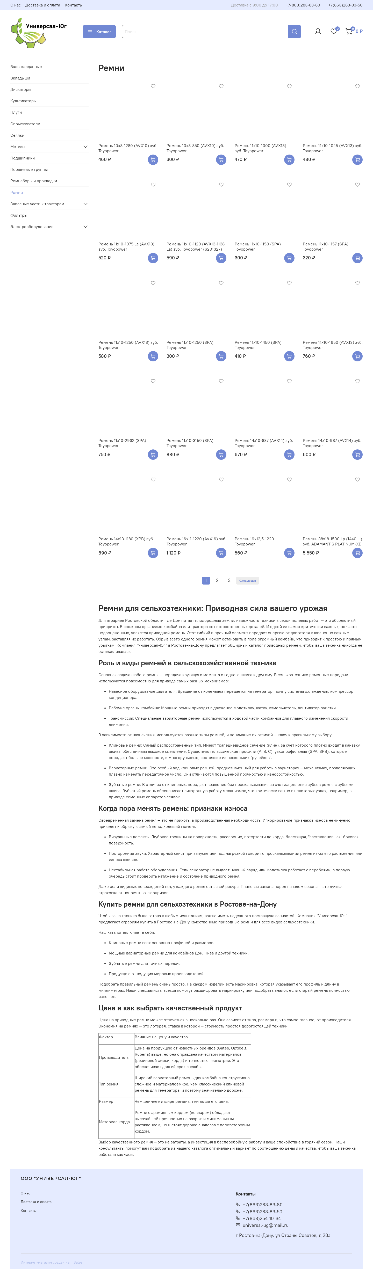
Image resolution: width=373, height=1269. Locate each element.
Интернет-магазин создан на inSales (52, 1262)
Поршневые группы (29, 169)
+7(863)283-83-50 (345, 5)
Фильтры (18, 215)
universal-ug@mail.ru (262, 1225)
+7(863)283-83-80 (303, 5)
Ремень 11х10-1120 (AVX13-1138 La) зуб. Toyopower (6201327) (196, 246)
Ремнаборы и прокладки (33, 180)
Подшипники (22, 158)
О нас (15, 5)
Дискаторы (20, 89)
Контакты (74, 5)
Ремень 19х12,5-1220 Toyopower (254, 541)
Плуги (16, 112)
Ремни (16, 192)
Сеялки (17, 135)
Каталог (99, 31)
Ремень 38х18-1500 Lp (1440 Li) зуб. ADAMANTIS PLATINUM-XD (332, 541)
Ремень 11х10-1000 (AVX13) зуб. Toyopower (260, 148)
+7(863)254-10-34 (258, 1218)
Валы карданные (26, 66)
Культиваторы (23, 100)
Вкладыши (20, 78)
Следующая (247, 580)
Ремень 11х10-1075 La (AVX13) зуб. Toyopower (126, 246)
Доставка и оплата (42, 5)
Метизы (17, 146)
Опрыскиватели (25, 123)
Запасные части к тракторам (37, 203)
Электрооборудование (32, 226)
